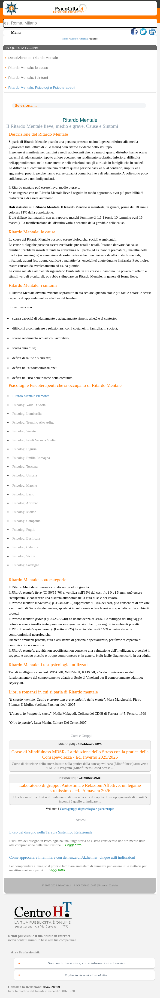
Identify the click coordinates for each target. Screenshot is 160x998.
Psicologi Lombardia (27, 413)
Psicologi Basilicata (26, 538)
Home (65, 38)
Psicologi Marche (24, 485)
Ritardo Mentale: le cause (28, 68)
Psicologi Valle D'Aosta (28, 405)
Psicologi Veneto (24, 431)
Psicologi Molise (24, 512)
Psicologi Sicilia (23, 556)
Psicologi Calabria (25, 547)
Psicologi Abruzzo (25, 503)
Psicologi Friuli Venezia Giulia (33, 440)
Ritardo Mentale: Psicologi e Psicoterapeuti (41, 87)
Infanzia (84, 38)
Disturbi (74, 38)
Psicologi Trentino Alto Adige (33, 422)
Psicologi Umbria (24, 475)
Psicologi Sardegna (25, 565)
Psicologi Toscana (25, 466)
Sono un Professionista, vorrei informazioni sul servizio (87, 963)
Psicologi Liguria (24, 449)
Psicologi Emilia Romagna (31, 458)
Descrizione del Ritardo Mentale (33, 58)
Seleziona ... (26, 105)
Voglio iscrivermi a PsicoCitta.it (87, 975)
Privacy (102, 885)
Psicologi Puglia (23, 529)
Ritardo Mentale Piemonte (30, 396)
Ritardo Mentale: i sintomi (28, 77)
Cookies (113, 885)
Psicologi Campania (26, 521)
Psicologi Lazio (23, 494)
